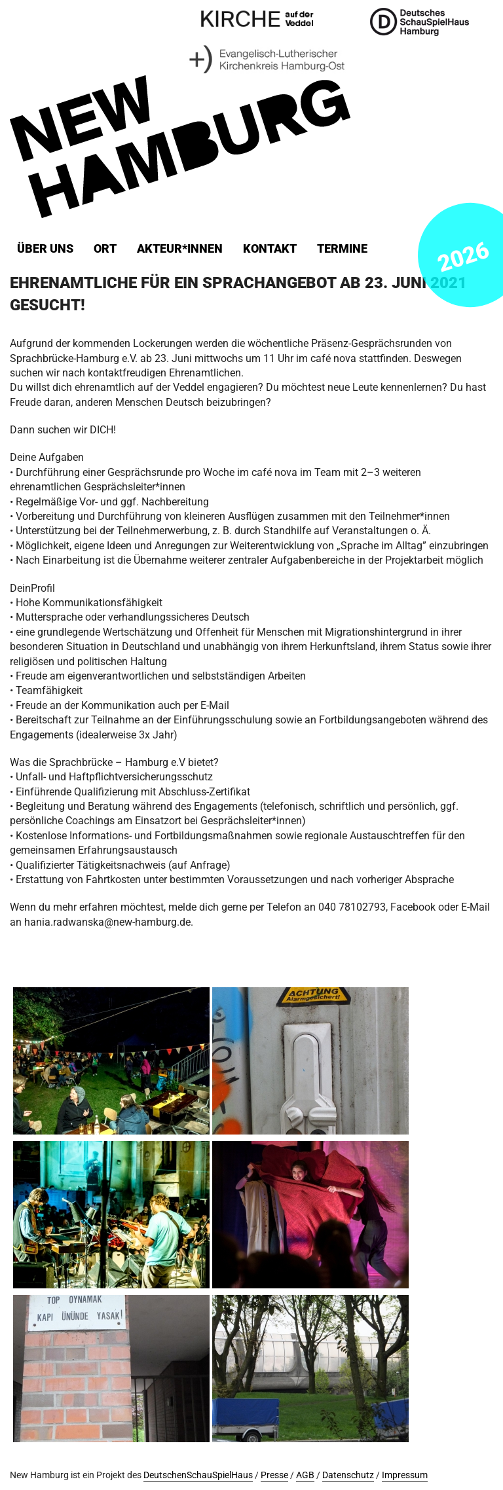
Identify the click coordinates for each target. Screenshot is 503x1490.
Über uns (45, 248)
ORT (105, 248)
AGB (305, 1475)
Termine (342, 248)
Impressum (405, 1475)
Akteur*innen (180, 248)
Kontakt (270, 248)
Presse (274, 1475)
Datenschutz (348, 1475)
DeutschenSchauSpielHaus (198, 1475)
